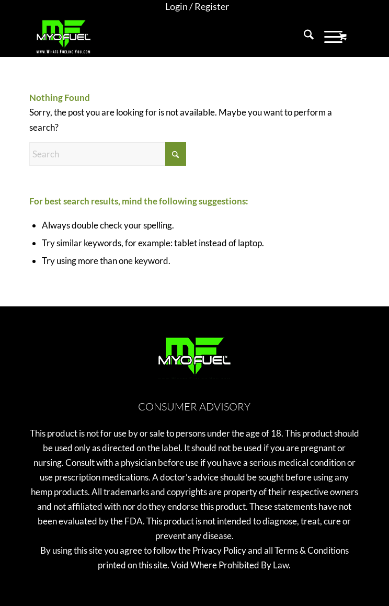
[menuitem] (197, 7)
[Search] (303, 36)
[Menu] (328, 36)
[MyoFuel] (161, 36)
